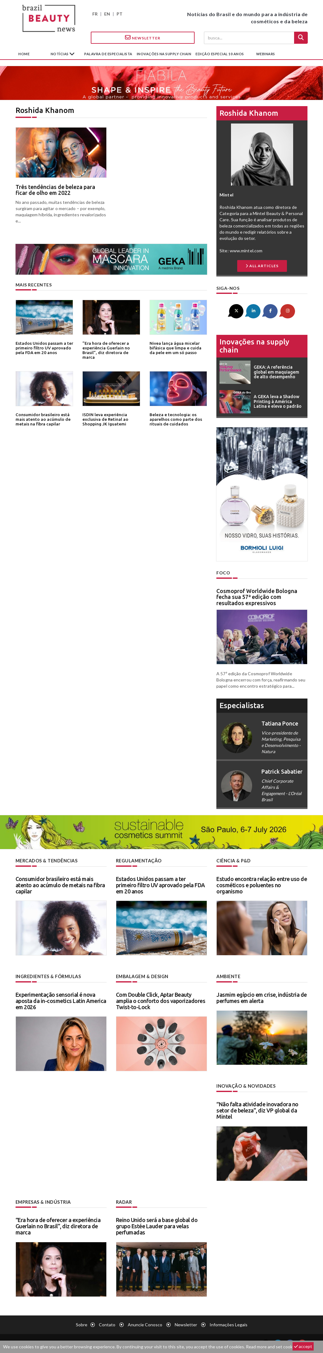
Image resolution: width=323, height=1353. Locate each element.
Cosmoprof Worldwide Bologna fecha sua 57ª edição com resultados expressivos (256, 596)
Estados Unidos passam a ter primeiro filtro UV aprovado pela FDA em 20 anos (44, 347)
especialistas (241, 705)
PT (119, 13)
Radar (124, 1201)
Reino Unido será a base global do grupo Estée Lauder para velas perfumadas (157, 1225)
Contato (107, 1323)
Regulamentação (138, 860)
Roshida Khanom (248, 113)
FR (95, 13)
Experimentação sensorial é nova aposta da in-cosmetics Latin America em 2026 (61, 1000)
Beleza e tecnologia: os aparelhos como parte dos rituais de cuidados (175, 419)
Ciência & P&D (233, 860)
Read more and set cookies (272, 1346)
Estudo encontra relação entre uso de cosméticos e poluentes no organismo (261, 884)
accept (303, 1346)
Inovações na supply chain (164, 54)
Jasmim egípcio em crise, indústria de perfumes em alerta (261, 997)
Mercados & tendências (47, 860)
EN (107, 13)
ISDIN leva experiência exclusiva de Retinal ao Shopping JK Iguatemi (105, 419)
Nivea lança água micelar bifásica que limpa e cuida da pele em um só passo (178, 347)
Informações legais (228, 1323)
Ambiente (228, 976)
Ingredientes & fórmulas (48, 976)
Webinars (265, 54)
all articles (262, 265)
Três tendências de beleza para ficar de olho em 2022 (55, 190)
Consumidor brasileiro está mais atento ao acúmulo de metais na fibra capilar (42, 419)
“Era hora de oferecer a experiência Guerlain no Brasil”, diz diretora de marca (111, 347)
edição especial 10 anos (220, 54)
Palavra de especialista (108, 54)
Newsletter (142, 37)
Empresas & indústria (43, 1201)
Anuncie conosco (145, 1323)
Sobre (81, 1323)
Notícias (60, 54)
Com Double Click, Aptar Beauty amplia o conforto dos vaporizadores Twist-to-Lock (160, 1000)
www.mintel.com (246, 250)
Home (24, 54)
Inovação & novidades (245, 1085)
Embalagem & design (142, 976)
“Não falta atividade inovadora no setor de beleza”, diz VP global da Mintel (257, 1109)
